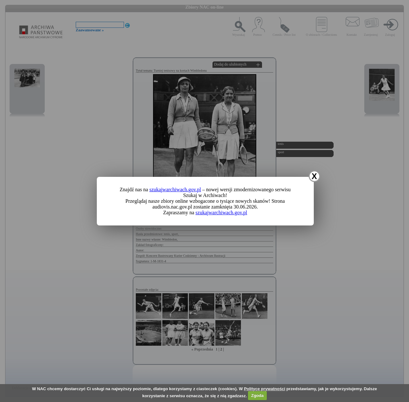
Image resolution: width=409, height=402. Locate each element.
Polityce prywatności (264, 388)
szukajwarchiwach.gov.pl (175, 189)
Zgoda (257, 395)
